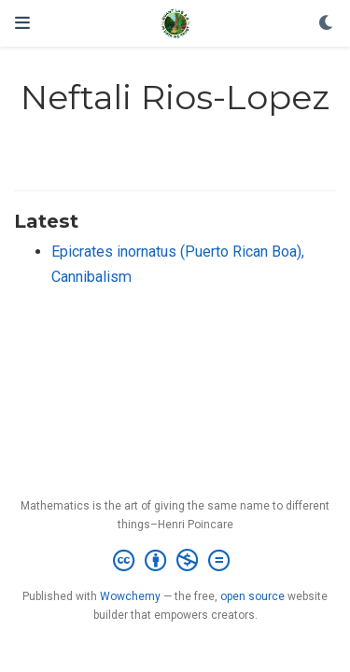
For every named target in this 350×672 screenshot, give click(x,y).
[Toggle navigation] (22, 22)
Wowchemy (130, 596)
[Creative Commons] (175, 561)
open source (252, 596)
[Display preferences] (326, 24)
